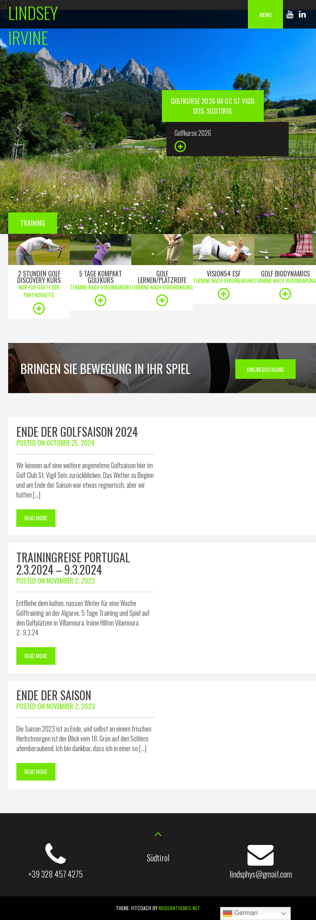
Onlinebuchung (265, 369)
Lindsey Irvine (33, 25)
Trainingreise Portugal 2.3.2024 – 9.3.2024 (73, 563)
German (240, 913)
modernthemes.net (179, 908)
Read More (35, 518)
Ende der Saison (53, 695)
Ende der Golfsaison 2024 (77, 431)
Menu (265, 14)
